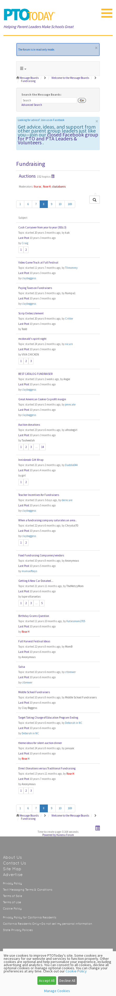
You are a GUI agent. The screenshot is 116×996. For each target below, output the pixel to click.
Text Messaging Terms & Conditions (27, 889)
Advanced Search (31, 105)
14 (42, 447)
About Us (12, 857)
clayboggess (29, 278)
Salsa (21, 667)
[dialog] (58, 973)
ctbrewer (70, 672)
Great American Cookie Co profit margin (42, 399)
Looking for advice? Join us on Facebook (41, 120)
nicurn (69, 344)
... (36, 447)
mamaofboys (29, 571)
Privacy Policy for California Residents (29, 917)
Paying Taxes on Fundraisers (35, 288)
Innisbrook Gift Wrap (31, 460)
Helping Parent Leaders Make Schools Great (38, 26)
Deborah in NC (73, 723)
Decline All (67, 980)
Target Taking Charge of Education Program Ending (48, 717)
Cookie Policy (12, 908)
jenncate (70, 404)
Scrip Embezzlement (31, 313)
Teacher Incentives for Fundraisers (38, 495)
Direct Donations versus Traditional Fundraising (47, 768)
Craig (25, 243)
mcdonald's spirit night (32, 339)
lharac (38, 186)
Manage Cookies (57, 990)
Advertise (13, 874)
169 (70, 204)
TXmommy (71, 268)
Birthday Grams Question (33, 616)
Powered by (49, 835)
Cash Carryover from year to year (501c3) (42, 227)
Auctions (27, 176)
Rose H (47, 186)
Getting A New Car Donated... (35, 581)
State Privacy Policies (18, 930)
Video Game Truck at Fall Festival (38, 262)
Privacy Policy (12, 883)
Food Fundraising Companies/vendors (41, 555)
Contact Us (14, 863)
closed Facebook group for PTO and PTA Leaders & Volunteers (58, 138)
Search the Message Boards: (41, 94)
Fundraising (30, 163)
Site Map (12, 868)
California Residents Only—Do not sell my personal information (47, 924)
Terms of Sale (12, 896)
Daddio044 (71, 465)
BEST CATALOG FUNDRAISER (35, 374)
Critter (69, 318)
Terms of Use (12, 902)
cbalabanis (59, 186)
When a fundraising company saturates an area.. (47, 520)
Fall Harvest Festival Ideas (34, 641)
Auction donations (29, 424)
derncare (67, 500)
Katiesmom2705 (75, 621)
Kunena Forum (65, 835)
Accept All (47, 980)
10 (60, 204)
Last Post (23, 238)
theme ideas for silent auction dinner (40, 743)
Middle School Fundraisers (34, 692)
